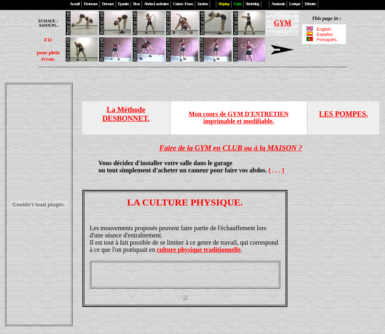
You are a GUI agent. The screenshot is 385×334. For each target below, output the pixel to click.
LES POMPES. (343, 114)
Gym (237, 4)
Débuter (310, 4)
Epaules (123, 4)
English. (320, 29)
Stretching (252, 4)
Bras (136, 4)
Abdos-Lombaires (156, 4)
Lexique (294, 4)
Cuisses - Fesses (183, 4)
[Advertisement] (185, 275)
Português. (321, 39)
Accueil (74, 4)
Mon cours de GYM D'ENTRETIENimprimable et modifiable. (239, 118)
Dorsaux (108, 4)
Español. (320, 34)
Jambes (202, 4)
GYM (282, 23)
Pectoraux (90, 4)
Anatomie (278, 4)
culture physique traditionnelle (198, 249)
